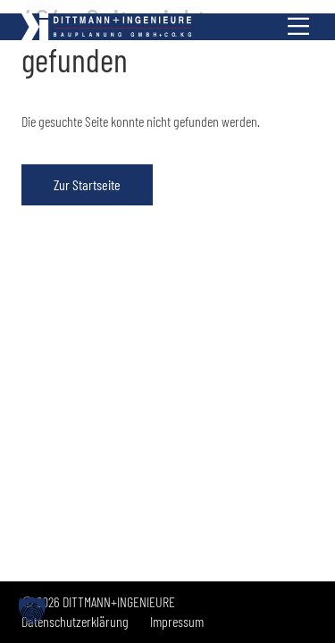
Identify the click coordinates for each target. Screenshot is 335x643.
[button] (32, 611)
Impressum (177, 621)
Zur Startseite (87, 184)
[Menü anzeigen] (298, 26)
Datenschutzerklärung (75, 621)
